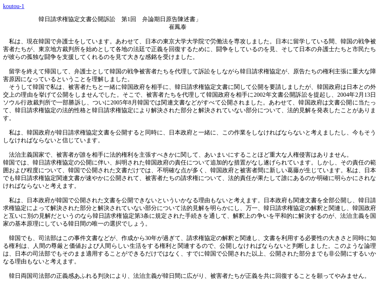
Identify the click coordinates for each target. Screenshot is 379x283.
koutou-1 (13, 6)
